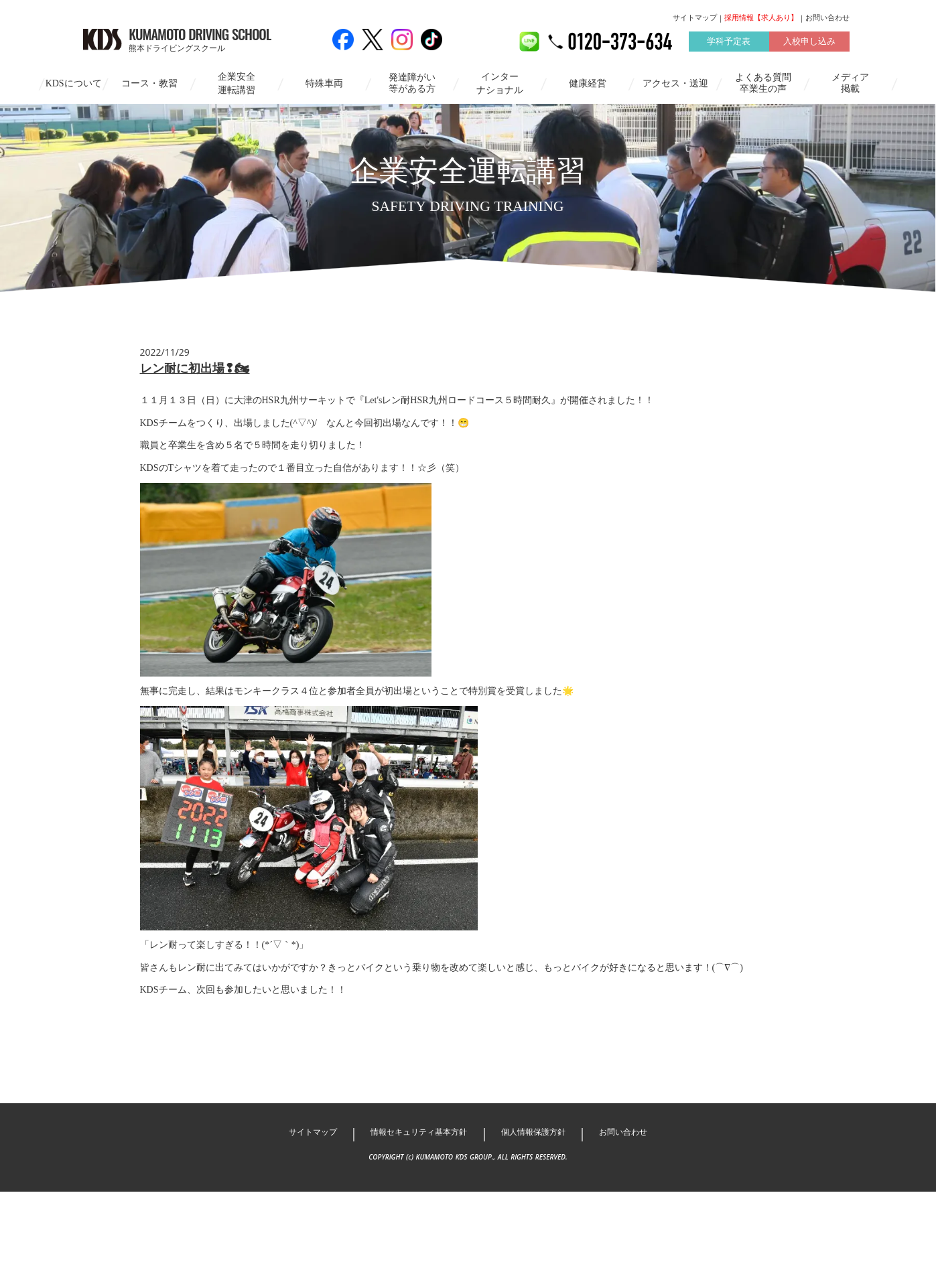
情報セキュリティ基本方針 (415, 1205)
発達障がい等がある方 (412, 82)
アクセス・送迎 (675, 83)
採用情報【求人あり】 (731, 18)
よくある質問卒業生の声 (763, 82)
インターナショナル (499, 82)
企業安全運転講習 (236, 82)
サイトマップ (665, 18)
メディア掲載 (850, 82)
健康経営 (587, 83)
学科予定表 (699, 43)
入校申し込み (779, 43)
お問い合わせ (798, 18)
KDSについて (74, 83)
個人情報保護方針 (539, 1205)
